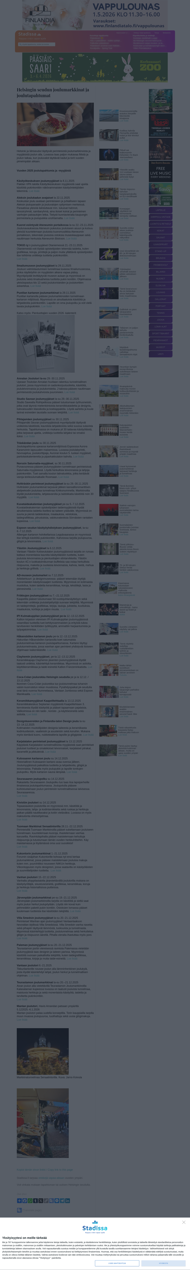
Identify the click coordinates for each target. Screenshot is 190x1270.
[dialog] (95, 1244)
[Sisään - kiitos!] (184, 1223)
